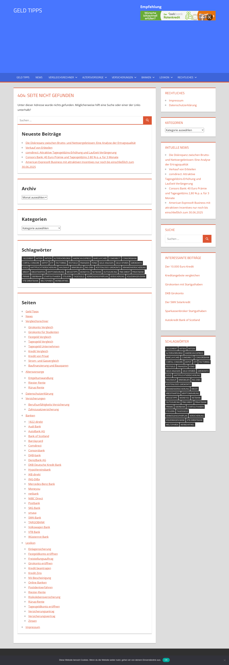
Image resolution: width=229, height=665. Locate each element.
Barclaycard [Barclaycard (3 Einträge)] (100, 258)
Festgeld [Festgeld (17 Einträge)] (73, 263)
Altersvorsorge (94, 77)
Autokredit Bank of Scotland (182, 320)
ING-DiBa (34, 479)
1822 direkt (35, 422)
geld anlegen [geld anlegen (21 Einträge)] (106, 263)
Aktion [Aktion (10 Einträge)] (48, 258)
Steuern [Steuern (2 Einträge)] (67, 276)
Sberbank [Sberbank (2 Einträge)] (37, 276)
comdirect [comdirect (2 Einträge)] (114, 258)
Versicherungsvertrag (41, 616)
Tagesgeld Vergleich (40, 341)
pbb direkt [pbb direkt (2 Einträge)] (124, 272)
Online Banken (37, 582)
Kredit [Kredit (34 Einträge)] (26, 272)
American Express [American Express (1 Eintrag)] (82, 258)
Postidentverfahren (40, 587)
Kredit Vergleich (38, 351)
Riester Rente (37, 382)
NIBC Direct (35, 498)
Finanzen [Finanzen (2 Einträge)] (84, 263)
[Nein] (224, 660)
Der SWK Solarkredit (177, 302)
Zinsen (32, 621)
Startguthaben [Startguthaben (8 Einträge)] (52, 276)
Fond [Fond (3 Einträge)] (94, 263)
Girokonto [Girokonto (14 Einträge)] (136, 263)
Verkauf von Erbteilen (39, 147)
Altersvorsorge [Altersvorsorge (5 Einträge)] (62, 258)
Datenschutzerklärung (39, 393)
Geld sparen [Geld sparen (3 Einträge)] (122, 263)
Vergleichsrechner (63, 77)
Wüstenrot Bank (38, 537)
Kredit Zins (35, 573)
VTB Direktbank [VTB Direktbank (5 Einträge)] (30, 280)
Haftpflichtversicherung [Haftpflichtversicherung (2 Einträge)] (43, 267)
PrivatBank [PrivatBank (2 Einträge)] (138, 272)
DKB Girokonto (174, 293)
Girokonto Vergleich (40, 327)
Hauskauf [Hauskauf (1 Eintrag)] (64, 267)
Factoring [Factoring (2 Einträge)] (61, 263)
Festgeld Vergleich (39, 337)
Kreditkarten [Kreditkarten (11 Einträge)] (38, 272)
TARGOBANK (36, 522)
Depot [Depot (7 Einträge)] (45, 263)
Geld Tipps (28, 10)
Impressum (33, 627)
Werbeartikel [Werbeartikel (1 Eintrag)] (62, 280)
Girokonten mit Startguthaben (184, 284)
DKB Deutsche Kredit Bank (44, 465)
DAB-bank (34, 455)
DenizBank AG (37, 460)
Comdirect (35, 445)
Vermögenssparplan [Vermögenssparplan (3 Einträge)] (97, 276)
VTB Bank (34, 532)
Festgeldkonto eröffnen (43, 554)
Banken (148, 77)
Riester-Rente (37, 592)
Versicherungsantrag (41, 611)
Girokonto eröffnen (40, 563)
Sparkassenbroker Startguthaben (185, 311)
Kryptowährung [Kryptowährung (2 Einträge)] (55, 272)
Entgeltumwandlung (40, 378)
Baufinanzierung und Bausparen (48, 365)
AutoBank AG (36, 431)
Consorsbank (36, 450)
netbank (33, 493)
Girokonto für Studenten (43, 332)
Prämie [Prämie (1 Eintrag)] (26, 276)
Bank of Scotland (38, 436)
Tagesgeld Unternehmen (43, 346)
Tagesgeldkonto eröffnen (44, 606)
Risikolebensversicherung (44, 597)
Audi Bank (34, 426)
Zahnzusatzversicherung (43, 409)
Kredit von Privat (38, 356)
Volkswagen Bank (39, 527)
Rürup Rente (36, 387)
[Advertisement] (114, 46)
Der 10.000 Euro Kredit (179, 266)
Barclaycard (35, 441)
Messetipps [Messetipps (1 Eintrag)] (72, 272)
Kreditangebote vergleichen (182, 275)
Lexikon (166, 77)
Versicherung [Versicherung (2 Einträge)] (117, 276)
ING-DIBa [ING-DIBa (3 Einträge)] (89, 267)
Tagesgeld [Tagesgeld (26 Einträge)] (78, 276)
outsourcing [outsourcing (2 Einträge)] (110, 272)
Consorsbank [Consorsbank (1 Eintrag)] (129, 258)
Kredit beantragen (39, 568)
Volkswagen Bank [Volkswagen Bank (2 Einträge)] (136, 276)
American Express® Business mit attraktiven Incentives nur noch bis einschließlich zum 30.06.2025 (187, 207)
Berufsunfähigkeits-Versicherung (48, 404)
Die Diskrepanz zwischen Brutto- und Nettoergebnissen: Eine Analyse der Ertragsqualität (81, 143)
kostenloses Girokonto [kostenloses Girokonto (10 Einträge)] (108, 267)
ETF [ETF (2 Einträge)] (51, 263)
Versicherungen (124, 77)
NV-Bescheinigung (39, 578)
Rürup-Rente (36, 601)
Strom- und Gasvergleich (43, 361)
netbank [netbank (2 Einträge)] (96, 272)
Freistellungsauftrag (40, 558)
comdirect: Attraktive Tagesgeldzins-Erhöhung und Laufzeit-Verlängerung (71, 152)
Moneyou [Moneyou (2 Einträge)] (85, 272)
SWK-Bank (34, 517)
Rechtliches (187, 77)
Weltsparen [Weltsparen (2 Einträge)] (47, 280)
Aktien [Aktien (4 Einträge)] (39, 258)
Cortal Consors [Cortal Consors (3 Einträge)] (31, 263)
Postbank (34, 503)
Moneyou (34, 489)
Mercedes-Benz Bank (41, 484)
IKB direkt (34, 474)
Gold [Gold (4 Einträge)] (25, 267)
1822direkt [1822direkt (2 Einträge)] (28, 258)
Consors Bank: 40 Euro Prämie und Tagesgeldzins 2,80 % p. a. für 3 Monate (72, 157)
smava (32, 513)
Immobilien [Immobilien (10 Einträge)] (77, 267)
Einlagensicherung (39, 549)
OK (166, 660)
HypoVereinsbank (39, 469)
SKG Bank (34, 508)
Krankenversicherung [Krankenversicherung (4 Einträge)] (134, 267)
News (39, 77)
